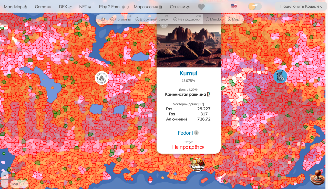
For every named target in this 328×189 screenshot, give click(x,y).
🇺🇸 (234, 6)
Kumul (188, 73)
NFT (85, 6)
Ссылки (180, 6)
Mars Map (15, 6)
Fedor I (185, 133)
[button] (198, 165)
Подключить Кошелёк (301, 6)
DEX (65, 6)
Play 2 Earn (112, 6)
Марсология (148, 6)
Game (43, 6)
